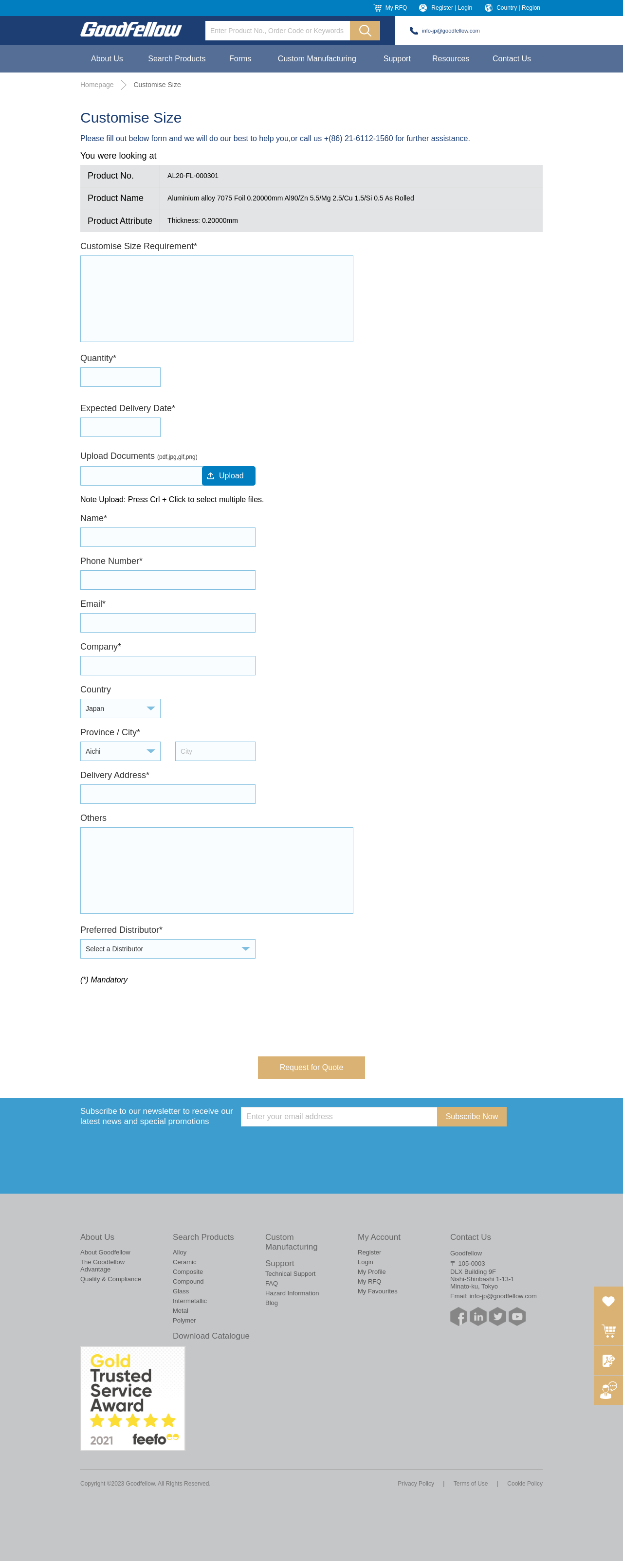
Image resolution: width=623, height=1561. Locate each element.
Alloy (179, 1252)
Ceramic (184, 1262)
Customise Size (157, 85)
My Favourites (378, 1291)
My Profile (372, 1271)
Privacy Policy (416, 1483)
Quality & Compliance (110, 1279)
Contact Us (512, 58)
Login (365, 1262)
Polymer (184, 1320)
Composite (188, 1271)
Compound (188, 1281)
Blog (271, 1303)
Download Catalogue (211, 1336)
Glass (181, 1291)
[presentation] (154, 1013)
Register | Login (451, 7)
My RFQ (396, 7)
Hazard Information (292, 1293)
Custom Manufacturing (317, 58)
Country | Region (518, 7)
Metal (180, 1310)
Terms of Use (471, 1483)
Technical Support (290, 1273)
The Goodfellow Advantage (102, 1265)
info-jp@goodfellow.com (451, 31)
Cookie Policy (525, 1483)
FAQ (271, 1283)
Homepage (97, 85)
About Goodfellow (105, 1252)
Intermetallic (190, 1301)
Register (369, 1252)
